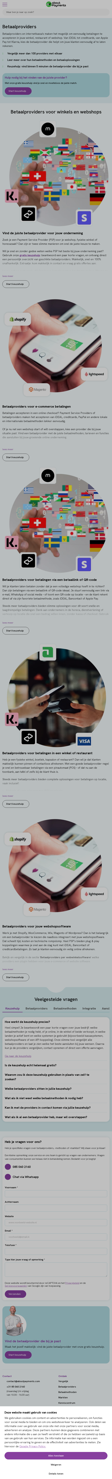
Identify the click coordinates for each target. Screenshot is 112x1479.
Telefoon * (10, 1245)
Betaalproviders (37, 1008)
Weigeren (56, 1464)
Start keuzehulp (17, 91)
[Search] (106, 12)
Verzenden (15, 1294)
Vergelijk (63, 1381)
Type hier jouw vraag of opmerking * (25, 1259)
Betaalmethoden (65, 1008)
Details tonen (56, 1473)
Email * (8, 1230)
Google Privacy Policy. (32, 1446)
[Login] (108, 4)
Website (9, 1216)
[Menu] (4, 4)
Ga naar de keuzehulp (18, 1056)
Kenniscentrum (66, 1402)
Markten (63, 1397)
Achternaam (12, 1201)
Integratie (89, 1008)
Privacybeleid (72, 1283)
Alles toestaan (56, 1455)
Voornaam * (11, 1187)
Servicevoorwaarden (16, 1285)
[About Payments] (56, 4)
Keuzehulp (12, 1008)
